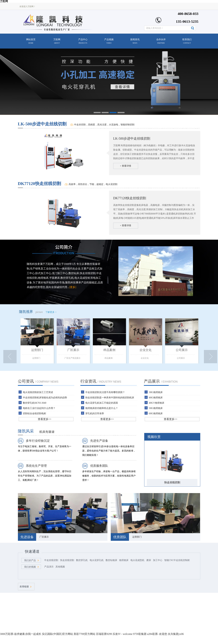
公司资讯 (26, 381)
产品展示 (152, 381)
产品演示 (49, 566)
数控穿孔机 (82, 560)
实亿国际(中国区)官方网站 (57, 634)
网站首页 (30, 41)
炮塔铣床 (123, 560)
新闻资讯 (135, 41)
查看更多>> (44, 419)
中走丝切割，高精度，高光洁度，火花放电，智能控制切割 (104, 124)
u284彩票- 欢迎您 (157, 634)
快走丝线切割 (67, 560)
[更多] (72, 287)
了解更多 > (51, 312)
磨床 (148, 560)
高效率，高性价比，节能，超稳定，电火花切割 (93, 184)
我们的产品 (30, 560)
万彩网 (56, 41)
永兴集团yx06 (176, 634)
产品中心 (83, 41)
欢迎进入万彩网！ (27, 6)
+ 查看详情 (125, 166)
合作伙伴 (161, 41)
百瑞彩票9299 (104, 634)
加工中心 (157, 560)
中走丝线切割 (51, 560)
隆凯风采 (26, 431)
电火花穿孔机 (97, 560)
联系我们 (187, 41)
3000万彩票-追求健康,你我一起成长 (20, 634)
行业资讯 (88, 381)
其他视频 (60, 566)
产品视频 (109, 41)
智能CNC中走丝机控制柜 (177, 560)
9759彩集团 (139, 634)
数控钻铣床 (111, 560)
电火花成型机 (137, 560)
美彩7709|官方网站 (84, 634)
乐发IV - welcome (122, 634)
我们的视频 (30, 567)
